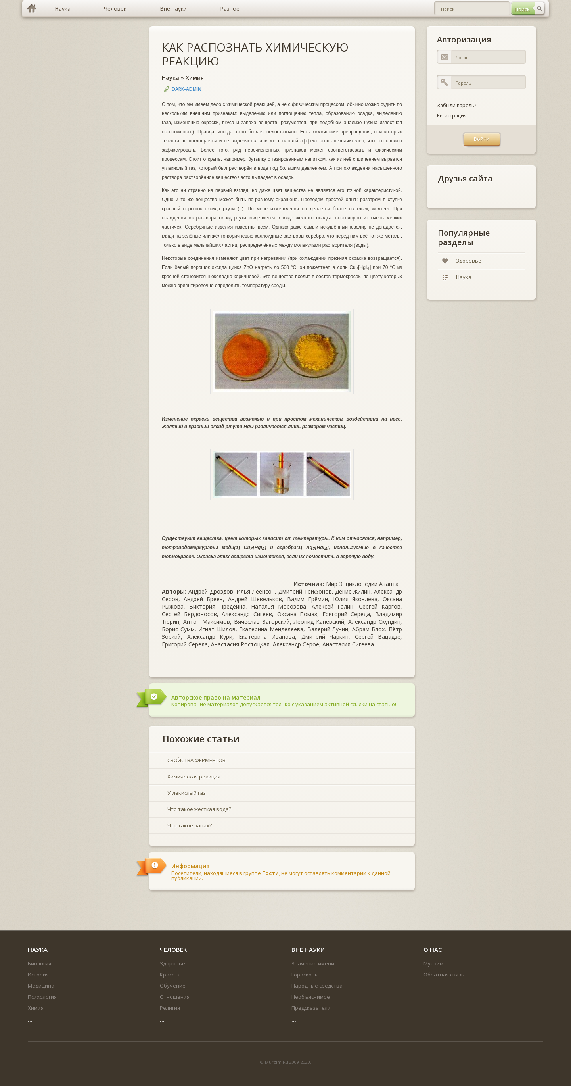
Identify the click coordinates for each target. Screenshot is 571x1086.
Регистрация (452, 115)
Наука (170, 77)
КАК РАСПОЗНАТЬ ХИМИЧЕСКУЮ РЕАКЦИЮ (255, 54)
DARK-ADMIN (186, 89)
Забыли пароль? (456, 105)
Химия (195, 77)
